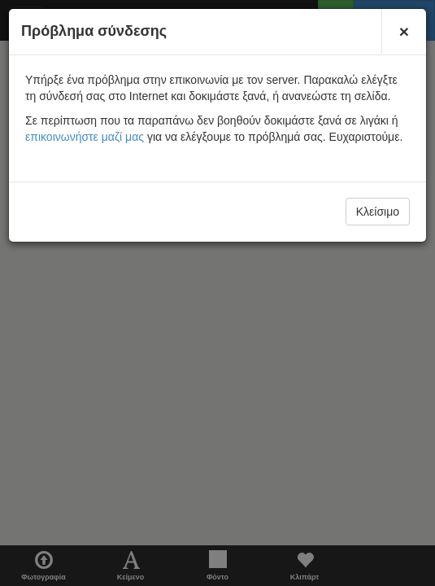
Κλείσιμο (377, 211)
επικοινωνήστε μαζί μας (84, 136)
